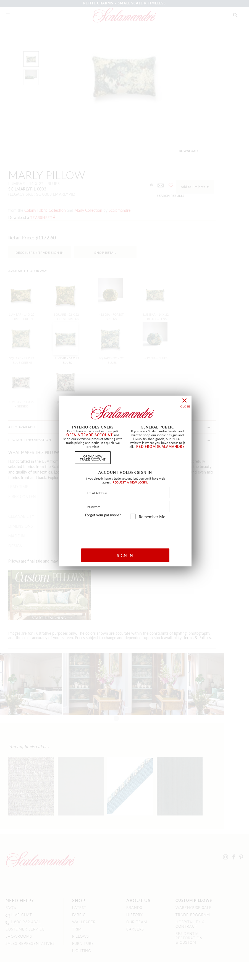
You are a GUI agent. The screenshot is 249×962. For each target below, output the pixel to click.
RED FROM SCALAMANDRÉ (160, 446)
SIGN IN (125, 555)
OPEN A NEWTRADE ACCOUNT (93, 457)
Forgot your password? (103, 515)
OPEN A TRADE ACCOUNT (89, 435)
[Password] (125, 506)
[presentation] (125, 531)
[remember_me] (132, 516)
